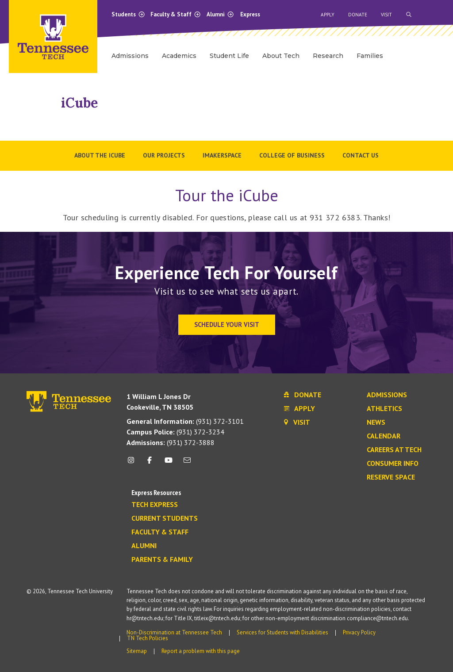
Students (128, 14)
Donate (357, 15)
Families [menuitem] (370, 56)
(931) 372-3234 (175, 431)
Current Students (164, 518)
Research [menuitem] (328, 56)
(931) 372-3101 (185, 421)
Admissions (387, 395)
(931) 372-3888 (171, 442)
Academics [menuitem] (179, 56)
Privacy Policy (359, 632)
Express (250, 14)
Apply (327, 15)
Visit (386, 15)
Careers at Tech (394, 450)
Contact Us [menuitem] (360, 155)
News (376, 422)
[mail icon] (187, 463)
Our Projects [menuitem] (164, 155)
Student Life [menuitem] (229, 56)
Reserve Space (391, 477)
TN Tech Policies (147, 638)
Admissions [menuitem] (130, 56)
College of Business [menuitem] (292, 155)
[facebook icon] (149, 463)
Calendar (383, 436)
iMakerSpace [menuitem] (222, 155)
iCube (79, 102)
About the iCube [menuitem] (99, 155)
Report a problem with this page (200, 651)
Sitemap (137, 651)
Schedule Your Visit (226, 324)
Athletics (384, 409)
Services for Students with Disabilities (282, 632)
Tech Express (154, 505)
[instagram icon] (133, 463)
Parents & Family (162, 560)
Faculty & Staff (175, 14)
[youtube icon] (168, 463)
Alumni (220, 14)
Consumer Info (392, 464)
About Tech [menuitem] (280, 56)
